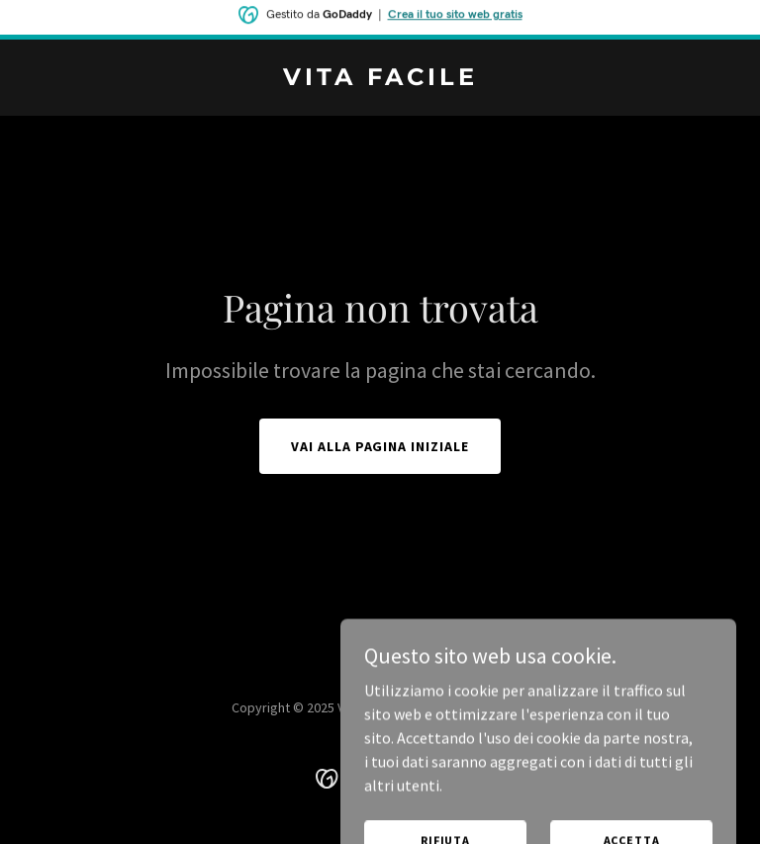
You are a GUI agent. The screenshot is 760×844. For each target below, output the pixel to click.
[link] (380, 79)
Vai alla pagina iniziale (380, 446)
